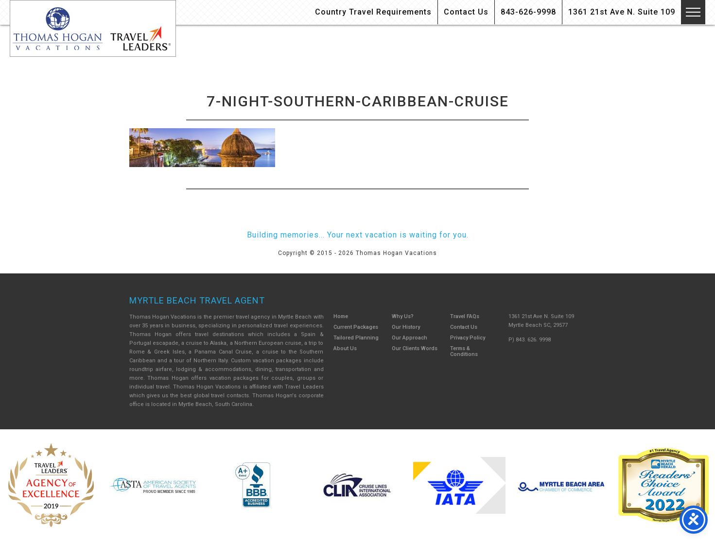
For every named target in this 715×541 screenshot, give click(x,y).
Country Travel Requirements (373, 12)
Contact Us (466, 12)
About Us (345, 348)
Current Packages (355, 327)
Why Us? (403, 316)
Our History (406, 327)
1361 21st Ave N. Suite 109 (621, 12)
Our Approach (409, 338)
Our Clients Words (414, 348)
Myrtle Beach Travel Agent (197, 300)
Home (340, 316)
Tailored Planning (356, 338)
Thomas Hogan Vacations (92, 28)
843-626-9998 (528, 12)
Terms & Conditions (464, 351)
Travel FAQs (464, 316)
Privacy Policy (467, 338)
